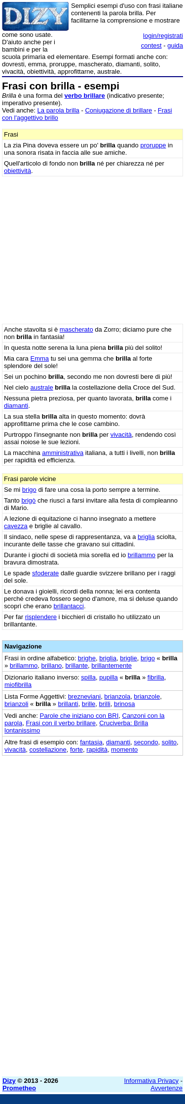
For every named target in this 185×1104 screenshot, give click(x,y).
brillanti (68, 704)
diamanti (16, 405)
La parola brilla (58, 110)
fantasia (91, 742)
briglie (128, 658)
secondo (146, 742)
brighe (87, 658)
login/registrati (163, 35)
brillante (77, 665)
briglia (146, 536)
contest (151, 45)
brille (88, 704)
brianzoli (16, 704)
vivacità (121, 434)
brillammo (141, 555)
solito (169, 742)
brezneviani (84, 696)
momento (124, 749)
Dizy (9, 1080)
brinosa (124, 704)
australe (41, 387)
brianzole (147, 696)
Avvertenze (166, 1088)
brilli (105, 704)
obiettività (17, 170)
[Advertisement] (92, 977)
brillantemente (111, 665)
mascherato (76, 329)
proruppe (153, 145)
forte (76, 749)
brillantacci (68, 606)
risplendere (41, 617)
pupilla (108, 677)
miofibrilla (18, 684)
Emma (39, 358)
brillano (51, 665)
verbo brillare (84, 95)
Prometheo (19, 1088)
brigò (28, 500)
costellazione (48, 749)
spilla (88, 677)
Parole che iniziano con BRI (79, 715)
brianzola (117, 696)
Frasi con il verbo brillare (61, 723)
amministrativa (62, 452)
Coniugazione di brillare (118, 110)
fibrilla (156, 677)
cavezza (16, 526)
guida (175, 45)
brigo (29, 489)
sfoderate (45, 573)
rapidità (97, 749)
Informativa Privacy (151, 1080)
